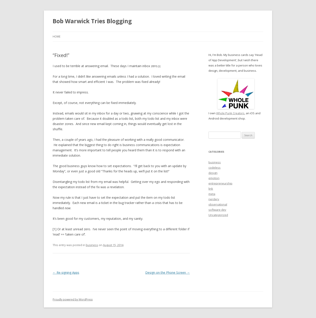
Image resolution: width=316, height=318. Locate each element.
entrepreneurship (220, 183)
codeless (214, 168)
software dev (217, 210)
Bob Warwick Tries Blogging (92, 21)
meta (211, 194)
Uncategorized (218, 215)
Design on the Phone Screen (167, 272)
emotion (213, 178)
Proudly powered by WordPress (73, 299)
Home (56, 36)
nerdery (213, 199)
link (210, 189)
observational (217, 204)
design (212, 173)
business (92, 245)
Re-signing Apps (66, 272)
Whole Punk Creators (230, 113)
